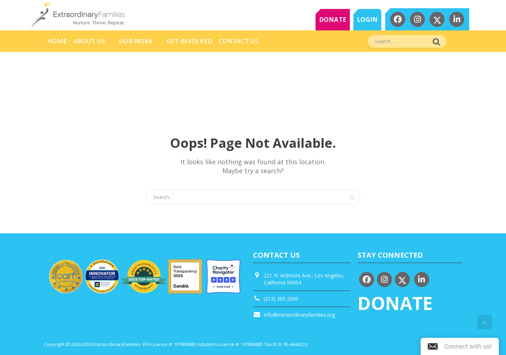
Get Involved (189, 41)
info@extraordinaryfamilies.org (299, 314)
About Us (89, 41)
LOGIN (367, 19)
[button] (460, 346)
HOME (57, 41)
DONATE (333, 19)
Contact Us (239, 41)
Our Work (136, 41)
